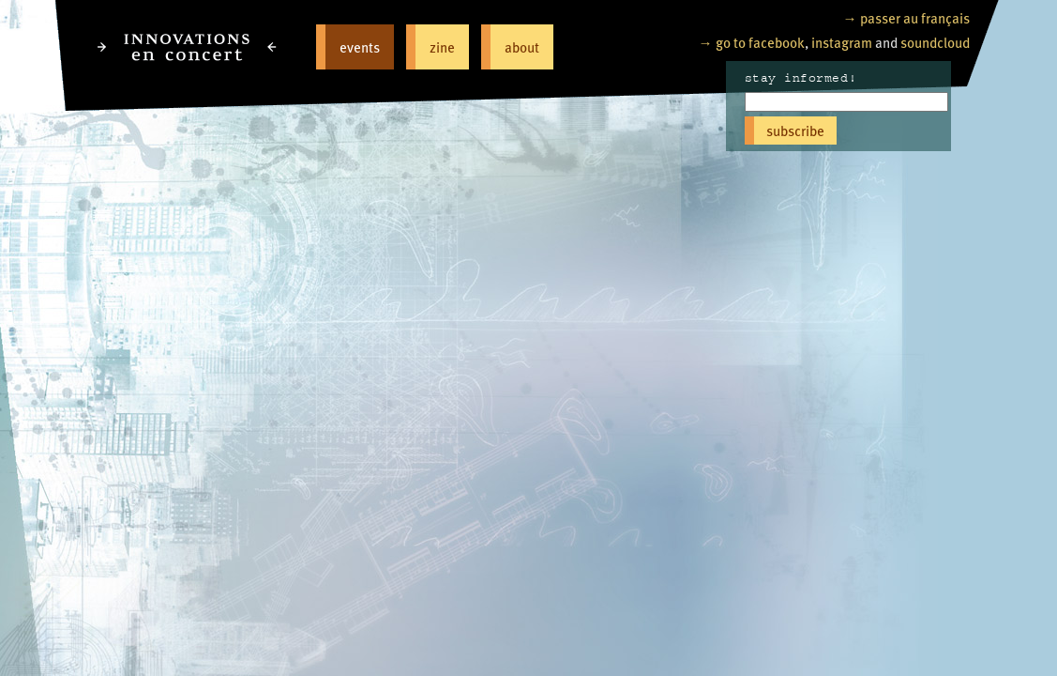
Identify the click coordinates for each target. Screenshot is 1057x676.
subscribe (795, 130)
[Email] (846, 102)
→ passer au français (906, 17)
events (360, 46)
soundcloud (935, 42)
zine (442, 46)
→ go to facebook (752, 42)
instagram (841, 42)
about (522, 46)
